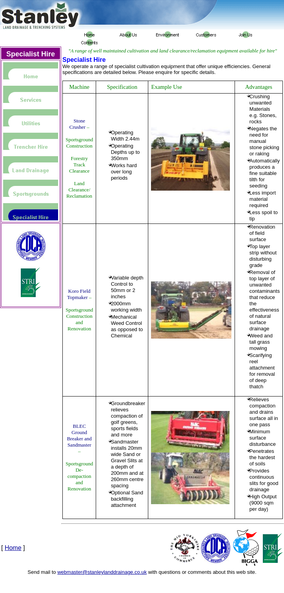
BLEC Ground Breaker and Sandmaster (79, 435)
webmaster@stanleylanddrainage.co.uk (102, 572)
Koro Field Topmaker (78, 294)
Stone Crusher (77, 124)
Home (13, 547)
